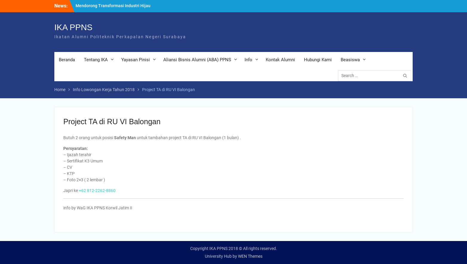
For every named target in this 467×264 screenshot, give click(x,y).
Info (248, 59)
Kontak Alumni (280, 59)
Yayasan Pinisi (135, 59)
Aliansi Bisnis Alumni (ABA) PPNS (197, 59)
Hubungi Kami (318, 59)
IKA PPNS (73, 27)
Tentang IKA (96, 59)
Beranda (67, 59)
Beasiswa (350, 59)
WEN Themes (250, 256)
